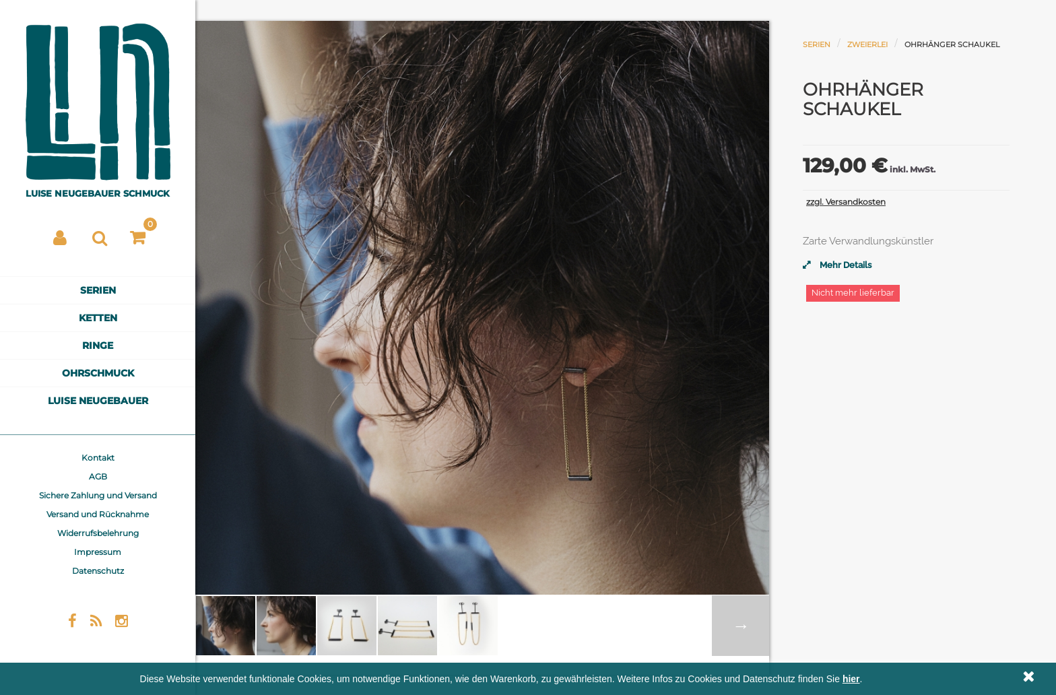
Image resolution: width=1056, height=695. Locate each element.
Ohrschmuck (98, 373)
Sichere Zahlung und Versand (98, 495)
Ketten (98, 318)
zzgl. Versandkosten (846, 202)
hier (851, 678)
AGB (98, 476)
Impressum (97, 552)
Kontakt (97, 458)
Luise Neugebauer (98, 401)
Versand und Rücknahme (97, 514)
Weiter (740, 625)
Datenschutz (98, 571)
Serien (98, 290)
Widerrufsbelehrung (98, 533)
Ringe (97, 345)
